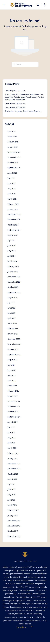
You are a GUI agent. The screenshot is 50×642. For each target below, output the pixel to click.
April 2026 (11, 131)
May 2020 (11, 494)
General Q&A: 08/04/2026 (15, 103)
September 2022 (13, 354)
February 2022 (13, 391)
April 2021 (11, 443)
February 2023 (13, 328)
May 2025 (11, 188)
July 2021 (10, 427)
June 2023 (11, 308)
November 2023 (13, 282)
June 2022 (11, 370)
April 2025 (11, 194)
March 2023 (12, 323)
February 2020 (13, 510)
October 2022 (12, 349)
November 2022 (13, 344)
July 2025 (10, 178)
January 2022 (12, 396)
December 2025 (13, 152)
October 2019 (12, 531)
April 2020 (11, 500)
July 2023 (10, 302)
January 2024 (12, 271)
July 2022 (10, 365)
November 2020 (13, 469)
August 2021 (12, 422)
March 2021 (12, 448)
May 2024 (11, 251)
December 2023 (13, 277)
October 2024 (12, 225)
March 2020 (12, 505)
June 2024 (11, 245)
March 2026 (12, 136)
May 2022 (11, 375)
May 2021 (11, 437)
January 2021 (12, 458)
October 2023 (12, 287)
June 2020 (11, 489)
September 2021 (13, 417)
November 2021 (13, 406)
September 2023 (13, 292)
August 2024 (12, 235)
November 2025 (13, 157)
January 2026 (12, 147)
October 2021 (12, 411)
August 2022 (12, 360)
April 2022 (11, 380)
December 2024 (13, 214)
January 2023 (12, 334)
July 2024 (10, 240)
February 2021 (13, 453)
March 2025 (12, 199)
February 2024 (13, 266)
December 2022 (13, 339)
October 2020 (12, 474)
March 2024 (12, 261)
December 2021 (13, 401)
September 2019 (13, 536)
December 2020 (13, 463)
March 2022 (12, 386)
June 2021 (11, 432)
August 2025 (12, 173)
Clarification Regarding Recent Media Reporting (23, 111)
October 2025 (12, 162)
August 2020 (12, 479)
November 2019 (13, 526)
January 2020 (12, 515)
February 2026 (13, 142)
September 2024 (13, 230)
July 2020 (10, 484)
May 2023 (11, 313)
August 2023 (12, 297)
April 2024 (11, 256)
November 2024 (13, 219)
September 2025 (13, 168)
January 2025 (12, 209)
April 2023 (11, 318)
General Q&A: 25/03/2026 (15, 107)
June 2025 (11, 183)
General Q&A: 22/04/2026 (15, 90)
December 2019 (13, 520)
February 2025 (13, 204)
